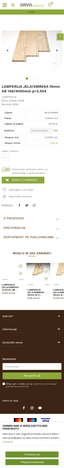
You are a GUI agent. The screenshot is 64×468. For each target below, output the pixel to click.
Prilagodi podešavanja (32, 462)
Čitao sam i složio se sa (31, 385)
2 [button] (32, 79)
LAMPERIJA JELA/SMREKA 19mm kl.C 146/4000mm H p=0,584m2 (36, 292)
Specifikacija (14, 228)
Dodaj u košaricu (24, 179)
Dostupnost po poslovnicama (29, 237)
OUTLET (31, 12)
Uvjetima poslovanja (44, 383)
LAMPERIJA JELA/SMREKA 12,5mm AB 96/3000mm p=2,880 (10, 287)
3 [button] (37, 79)
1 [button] (27, 79)
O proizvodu (14, 218)
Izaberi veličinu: (10, 151)
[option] (32, 12)
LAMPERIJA (9, 96)
